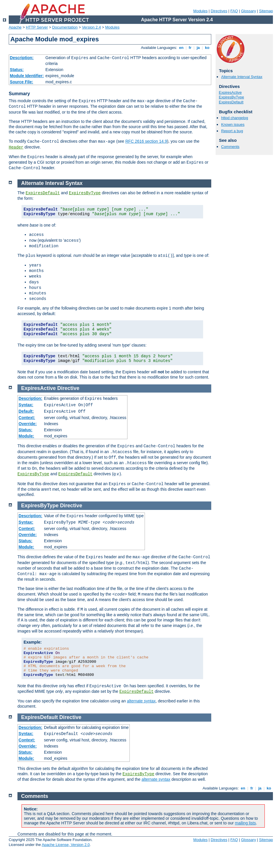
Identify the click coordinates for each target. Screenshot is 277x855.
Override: (28, 423)
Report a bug (232, 131)
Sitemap (266, 11)
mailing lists (245, 823)
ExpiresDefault (231, 102)
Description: (22, 57)
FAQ (234, 11)
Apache (15, 27)
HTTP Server (37, 27)
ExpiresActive (230, 92)
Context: (27, 417)
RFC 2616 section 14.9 (146, 141)
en (181, 47)
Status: (17, 69)
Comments (230, 146)
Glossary (248, 11)
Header (16, 147)
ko (207, 47)
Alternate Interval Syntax (241, 77)
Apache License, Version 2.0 (66, 844)
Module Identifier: (27, 75)
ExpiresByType (231, 97)
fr (190, 47)
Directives (219, 11)
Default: (26, 411)
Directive (68, 388)
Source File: (21, 82)
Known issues (232, 124)
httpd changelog (234, 118)
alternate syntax (141, 701)
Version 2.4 (91, 27)
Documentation (64, 27)
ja (198, 47)
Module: (26, 436)
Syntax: (26, 404)
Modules (200, 11)
